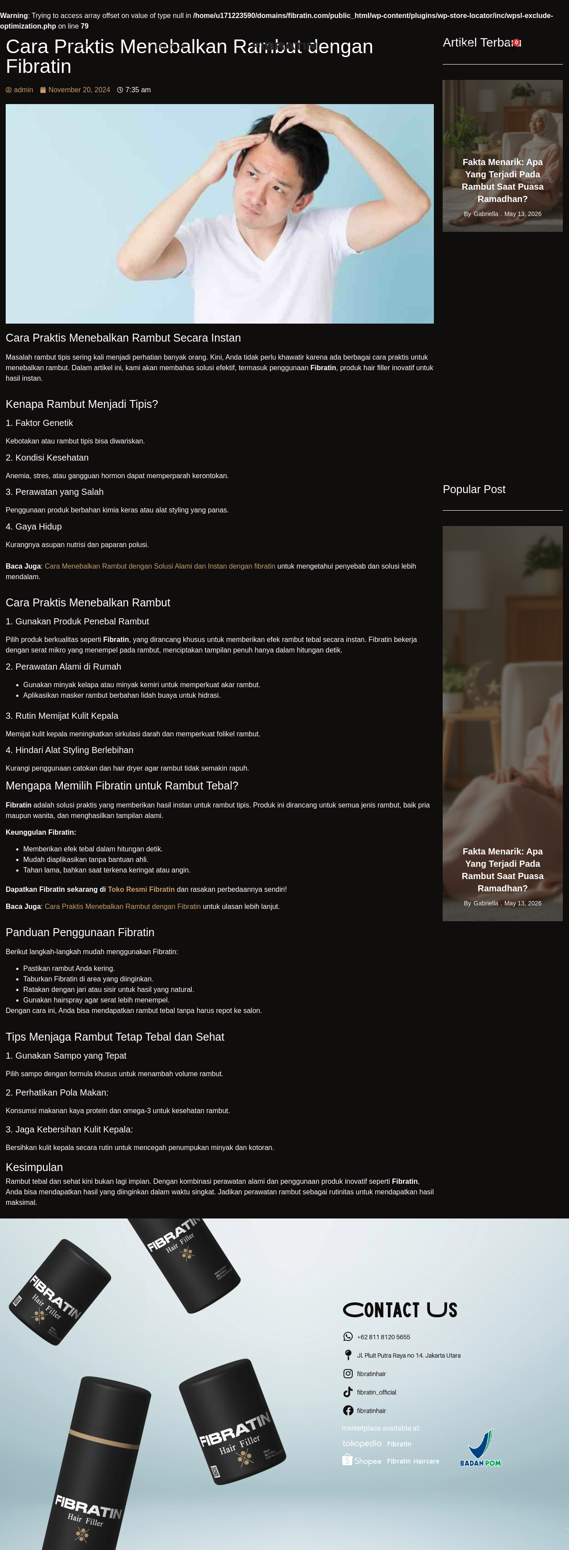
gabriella (486, 213)
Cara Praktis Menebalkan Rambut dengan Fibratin (124, 906)
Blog (392, 46)
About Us (167, 46)
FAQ (464, 46)
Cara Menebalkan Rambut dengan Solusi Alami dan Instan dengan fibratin (161, 566)
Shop (79, 46)
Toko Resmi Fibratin (141, 889)
